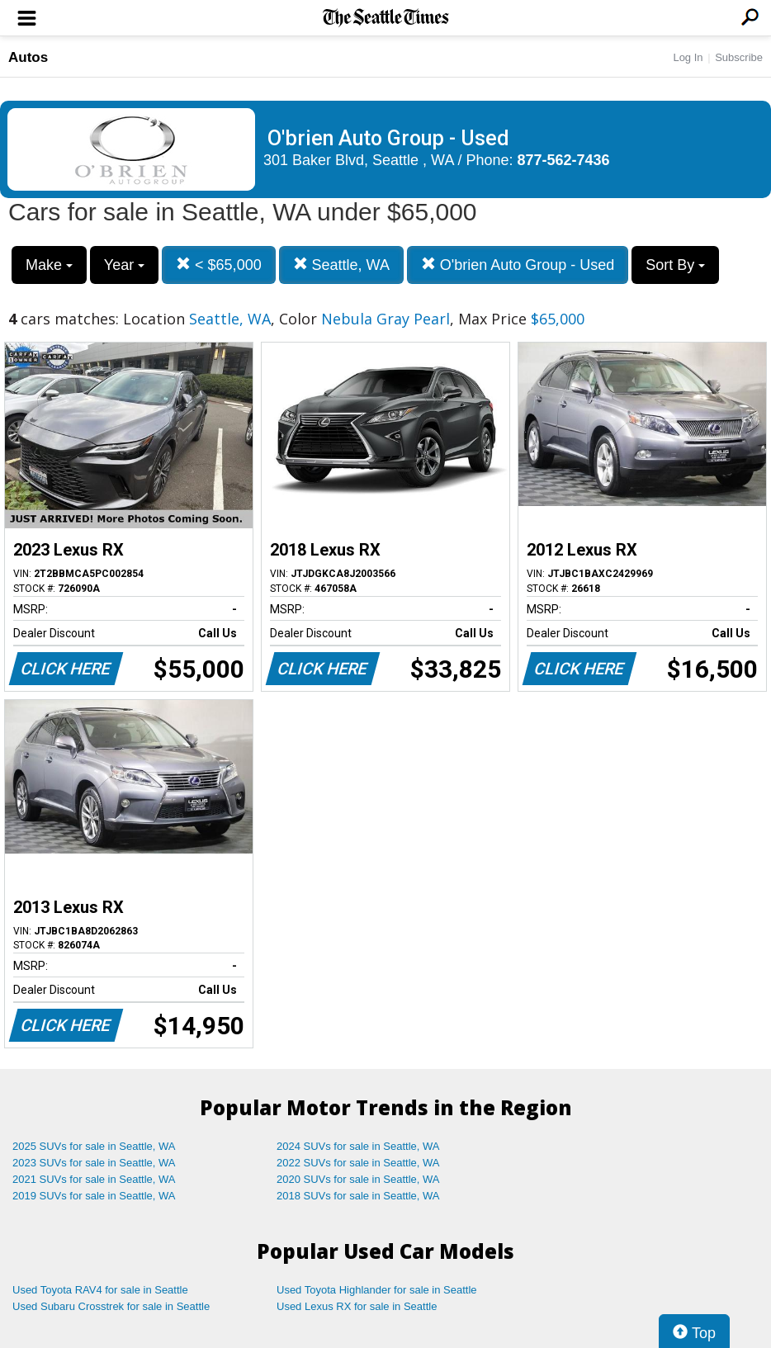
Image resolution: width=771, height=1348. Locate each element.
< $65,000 (219, 264)
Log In (687, 57)
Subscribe (739, 57)
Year (124, 265)
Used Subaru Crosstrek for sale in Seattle (111, 1306)
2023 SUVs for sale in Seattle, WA (94, 1162)
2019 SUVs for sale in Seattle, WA (94, 1196)
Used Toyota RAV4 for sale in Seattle (100, 1290)
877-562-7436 (564, 160)
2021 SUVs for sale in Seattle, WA (94, 1179)
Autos (28, 57)
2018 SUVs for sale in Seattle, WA (358, 1196)
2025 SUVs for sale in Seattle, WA (94, 1146)
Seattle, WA (341, 264)
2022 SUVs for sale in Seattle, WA (358, 1162)
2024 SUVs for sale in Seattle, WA (358, 1146)
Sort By (675, 265)
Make (49, 265)
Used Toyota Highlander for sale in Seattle (377, 1290)
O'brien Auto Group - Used (518, 264)
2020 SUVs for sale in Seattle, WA (358, 1179)
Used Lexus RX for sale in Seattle (357, 1306)
